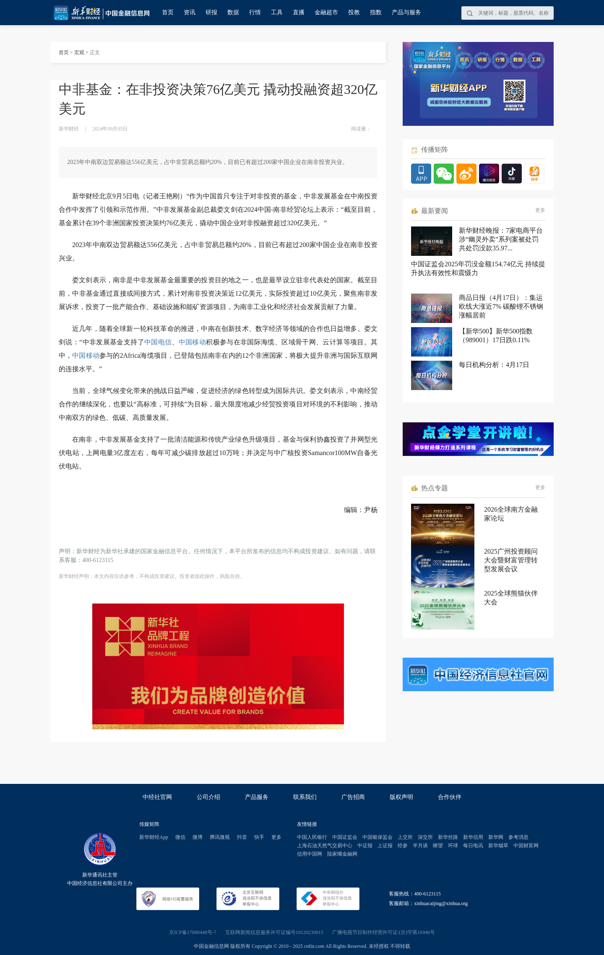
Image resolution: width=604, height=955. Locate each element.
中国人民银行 (312, 837)
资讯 (189, 12)
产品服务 (256, 797)
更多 (540, 210)
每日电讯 (473, 845)
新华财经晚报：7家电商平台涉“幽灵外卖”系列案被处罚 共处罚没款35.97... (501, 239)
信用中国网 (309, 854)
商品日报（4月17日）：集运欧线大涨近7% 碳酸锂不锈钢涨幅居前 (501, 306)
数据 (233, 12)
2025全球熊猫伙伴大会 (511, 598)
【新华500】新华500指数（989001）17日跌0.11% (496, 335)
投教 (354, 12)
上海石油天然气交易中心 (324, 845)
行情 (255, 12)
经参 (403, 845)
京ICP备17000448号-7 (192, 932)
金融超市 (326, 12)
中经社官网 (157, 797)
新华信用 (473, 837)
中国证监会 (344, 837)
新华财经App (153, 837)
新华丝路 (448, 837)
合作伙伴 (449, 797)
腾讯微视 (220, 837)
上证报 (385, 845)
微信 (180, 837)
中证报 (364, 845)
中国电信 (158, 342)
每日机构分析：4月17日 (494, 364)
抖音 (242, 837)
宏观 (79, 52)
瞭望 (438, 845)
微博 (198, 837)
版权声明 (401, 797)
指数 (376, 12)
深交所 (425, 837)
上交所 (405, 837)
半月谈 (420, 845)
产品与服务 (406, 12)
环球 (453, 845)
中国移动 (192, 342)
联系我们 (305, 797)
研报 (211, 12)
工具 (277, 12)
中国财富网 (526, 845)
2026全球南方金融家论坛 (511, 514)
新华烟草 (498, 845)
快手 (259, 837)
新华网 (495, 837)
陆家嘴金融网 (342, 854)
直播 (299, 12)
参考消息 (518, 837)
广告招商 (353, 797)
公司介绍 (208, 797)
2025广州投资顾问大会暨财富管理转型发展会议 (511, 560)
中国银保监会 (377, 837)
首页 (168, 12)
